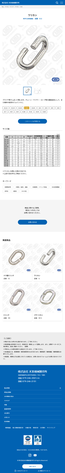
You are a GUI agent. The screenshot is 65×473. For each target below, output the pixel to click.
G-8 (11, 111)
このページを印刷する (32, 121)
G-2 (27, 108)
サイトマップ (51, 428)
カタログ (7, 400)
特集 (5, 405)
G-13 (37, 111)
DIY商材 (42, 428)
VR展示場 (28, 428)
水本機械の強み (9, 396)
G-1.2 (5, 108)
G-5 (52, 108)
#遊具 (15, 191)
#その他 (24, 191)
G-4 (46, 108)
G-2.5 (33, 108)
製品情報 (7, 388)
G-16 (44, 111)
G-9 (17, 111)
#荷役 (6, 191)
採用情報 (7, 421)
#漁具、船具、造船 (21, 187)
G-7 (5, 111)
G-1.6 (20, 108)
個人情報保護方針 (18, 428)
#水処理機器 (55, 187)
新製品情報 (7, 392)
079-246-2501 (30, 378)
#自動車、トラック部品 (39, 187)
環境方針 (35, 428)
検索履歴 (8, 428)
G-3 (40, 108)
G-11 (30, 111)
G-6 (58, 108)
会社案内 (7, 413)
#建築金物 (8, 187)
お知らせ (7, 417)
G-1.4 (12, 108)
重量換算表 (7, 409)
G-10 (23, 111)
